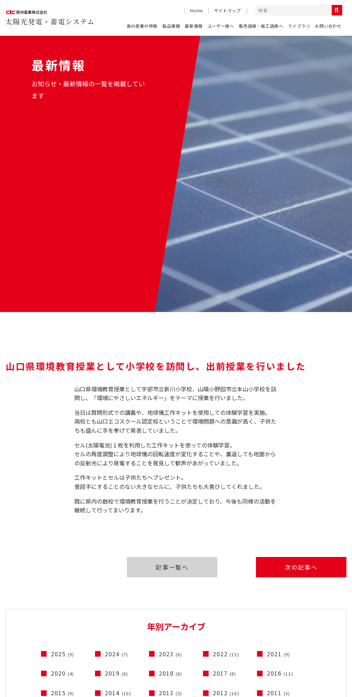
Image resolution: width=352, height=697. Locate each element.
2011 (278, 502)
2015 (62, 502)
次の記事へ (304, 375)
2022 (226, 463)
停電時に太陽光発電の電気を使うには (132, 617)
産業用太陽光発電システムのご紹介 (129, 590)
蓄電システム (318, 614)
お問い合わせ (328, 26)
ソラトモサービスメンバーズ (121, 604)
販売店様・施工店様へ (261, 26)
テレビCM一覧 (238, 590)
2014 (118, 502)
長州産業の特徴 (142, 26)
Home (196, 10)
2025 (62, 463)
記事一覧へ (170, 375)
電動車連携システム (325, 624)
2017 (224, 483)
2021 (278, 463)
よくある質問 (22, 604)
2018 (170, 483)
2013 (170, 502)
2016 (280, 483)
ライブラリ (299, 26)
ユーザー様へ (221, 26)
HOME (14, 590)
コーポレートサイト (260, 659)
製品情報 (171, 26)
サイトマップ (227, 10)
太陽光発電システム (325, 604)
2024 (116, 463)
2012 (226, 502)
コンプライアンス (317, 659)
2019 (116, 483)
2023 (170, 463)
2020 (62, 483)
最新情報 (193, 26)
